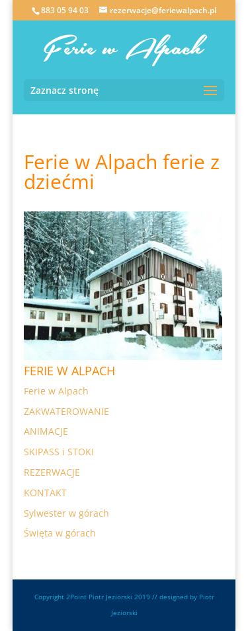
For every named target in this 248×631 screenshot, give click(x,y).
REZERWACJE (52, 472)
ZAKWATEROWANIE (66, 411)
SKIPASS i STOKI (59, 451)
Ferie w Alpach (56, 391)
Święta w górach (60, 533)
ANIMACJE (46, 431)
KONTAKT (45, 492)
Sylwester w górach (66, 513)
